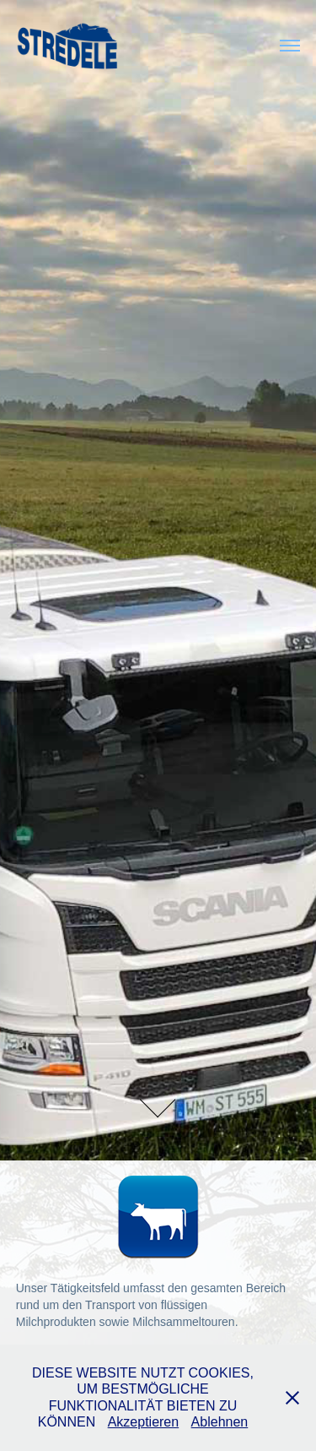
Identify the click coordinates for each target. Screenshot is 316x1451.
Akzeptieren (143, 1422)
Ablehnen (220, 1422)
